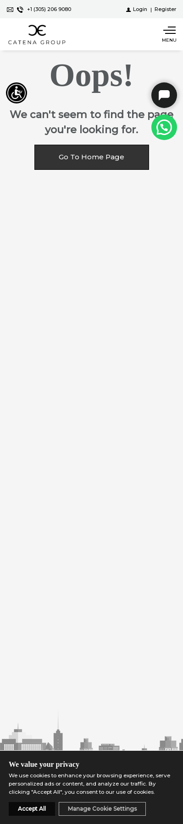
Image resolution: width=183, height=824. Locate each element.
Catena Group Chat (164, 95)
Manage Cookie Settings (102, 808)
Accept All (32, 808)
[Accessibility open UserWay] (16, 92)
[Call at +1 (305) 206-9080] (164, 127)
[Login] (136, 9)
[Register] (165, 9)
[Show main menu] (169, 34)
